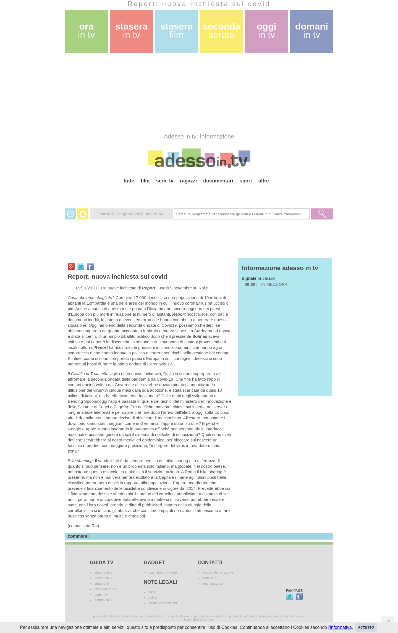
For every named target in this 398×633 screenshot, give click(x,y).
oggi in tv (101, 595)
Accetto (366, 627)
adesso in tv (103, 578)
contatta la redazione (217, 572)
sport (246, 181)
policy (152, 598)
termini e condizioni (162, 603)
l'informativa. (340, 627)
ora (86, 30)
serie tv (165, 181)
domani (311, 30)
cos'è (152, 592)
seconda (221, 30)
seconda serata (106, 589)
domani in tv (103, 600)
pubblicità (209, 578)
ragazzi (188, 181)
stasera (131, 30)
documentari (218, 181)
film (145, 181)
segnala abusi (212, 583)
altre (263, 181)
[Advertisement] (199, 92)
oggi (266, 30)
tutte (129, 181)
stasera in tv (103, 572)
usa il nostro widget (162, 572)
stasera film (103, 583)
